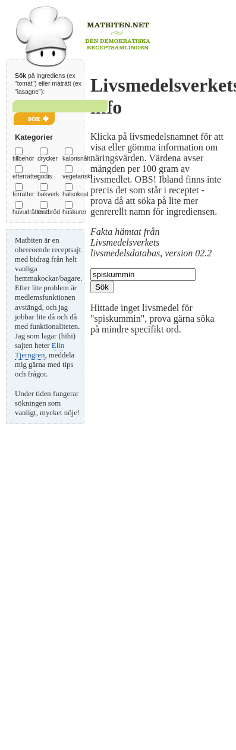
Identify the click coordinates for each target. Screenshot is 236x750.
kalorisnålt (76, 158)
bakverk (48, 194)
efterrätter (25, 176)
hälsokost (75, 194)
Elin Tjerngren (39, 350)
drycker (47, 158)
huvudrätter (28, 212)
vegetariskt (77, 176)
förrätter (23, 194)
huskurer (74, 212)
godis (44, 176)
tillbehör (23, 158)
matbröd (48, 212)
